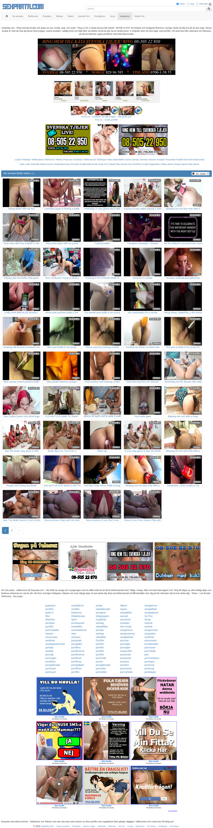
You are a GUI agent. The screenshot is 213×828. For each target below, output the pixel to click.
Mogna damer (181, 164)
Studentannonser (62, 164)
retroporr (76, 637)
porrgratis (76, 640)
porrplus (124, 661)
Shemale (203, 4)
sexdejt (49, 651)
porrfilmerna (77, 651)
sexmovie (125, 619)
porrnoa (124, 640)
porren (99, 661)
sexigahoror (150, 605)
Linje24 (18, 159)
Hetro (182, 4)
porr (146, 654)
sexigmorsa (126, 630)
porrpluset (125, 658)
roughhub (101, 619)
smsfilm (75, 609)
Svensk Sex (126, 164)
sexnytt (124, 616)
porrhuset (50, 668)
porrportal (125, 654)
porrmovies (150, 640)
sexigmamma (127, 633)
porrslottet (101, 672)
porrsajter (125, 644)
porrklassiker (151, 644)
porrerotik (101, 658)
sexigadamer (151, 612)
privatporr (101, 612)
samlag (100, 623)
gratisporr (50, 605)
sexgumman (151, 630)
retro (73, 633)
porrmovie (149, 647)
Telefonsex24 (89, 159)
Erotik (94, 164)
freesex (49, 633)
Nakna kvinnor (47, 164)
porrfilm (49, 609)
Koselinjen (78, 159)
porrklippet (150, 672)
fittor (47, 616)
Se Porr (148, 616)
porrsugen (50, 658)
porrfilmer (76, 658)
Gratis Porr (103, 164)
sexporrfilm (126, 651)
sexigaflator (150, 609)
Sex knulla (126, 626)
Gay (192, 4)
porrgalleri (76, 644)
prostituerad (77, 623)
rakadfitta (101, 637)
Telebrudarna (38, 159)
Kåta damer (193, 164)
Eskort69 (35, 164)
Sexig (147, 619)
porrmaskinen (151, 658)
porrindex (101, 668)
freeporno (76, 612)
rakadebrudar (103, 609)
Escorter (75, 164)
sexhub (148, 623)
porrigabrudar (52, 665)
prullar (99, 605)
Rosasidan (171, 159)
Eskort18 (188, 159)
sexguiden (150, 633)
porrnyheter (126, 672)
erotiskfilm (76, 626)
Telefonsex (50, 159)
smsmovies (51, 637)
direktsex (50, 619)
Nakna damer (167, 164)
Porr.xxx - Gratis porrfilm (106, 120)
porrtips (100, 630)
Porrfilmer (137, 164)
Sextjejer (161, 159)
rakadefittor (102, 626)
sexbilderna (77, 605)
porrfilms (76, 647)
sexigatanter (126, 637)
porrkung (149, 665)
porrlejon (50, 623)
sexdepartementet (55, 644)
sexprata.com (47, 826)
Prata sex (67, 159)
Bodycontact (198, 159)
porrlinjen (149, 661)
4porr (74, 619)
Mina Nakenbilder (116, 159)
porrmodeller (52, 630)
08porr (123, 605)
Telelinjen (26, 159)
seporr (123, 609)
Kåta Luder (25, 164)
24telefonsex (78, 616)
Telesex (59, 159)
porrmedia (150, 651)
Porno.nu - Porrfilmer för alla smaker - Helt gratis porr (106, 116)
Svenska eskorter (148, 159)
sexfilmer (149, 637)
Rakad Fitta (114, 164)
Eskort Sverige (132, 159)
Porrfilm (100, 640)
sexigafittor (126, 612)
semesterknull (78, 630)
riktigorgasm (102, 616)
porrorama (126, 668)
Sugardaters (154, 164)
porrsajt (49, 654)
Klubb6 (179, 159)
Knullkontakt (85, 164)
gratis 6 (49, 612)
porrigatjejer (77, 665)
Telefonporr (101, 159)
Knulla (145, 164)
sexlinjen (125, 623)
